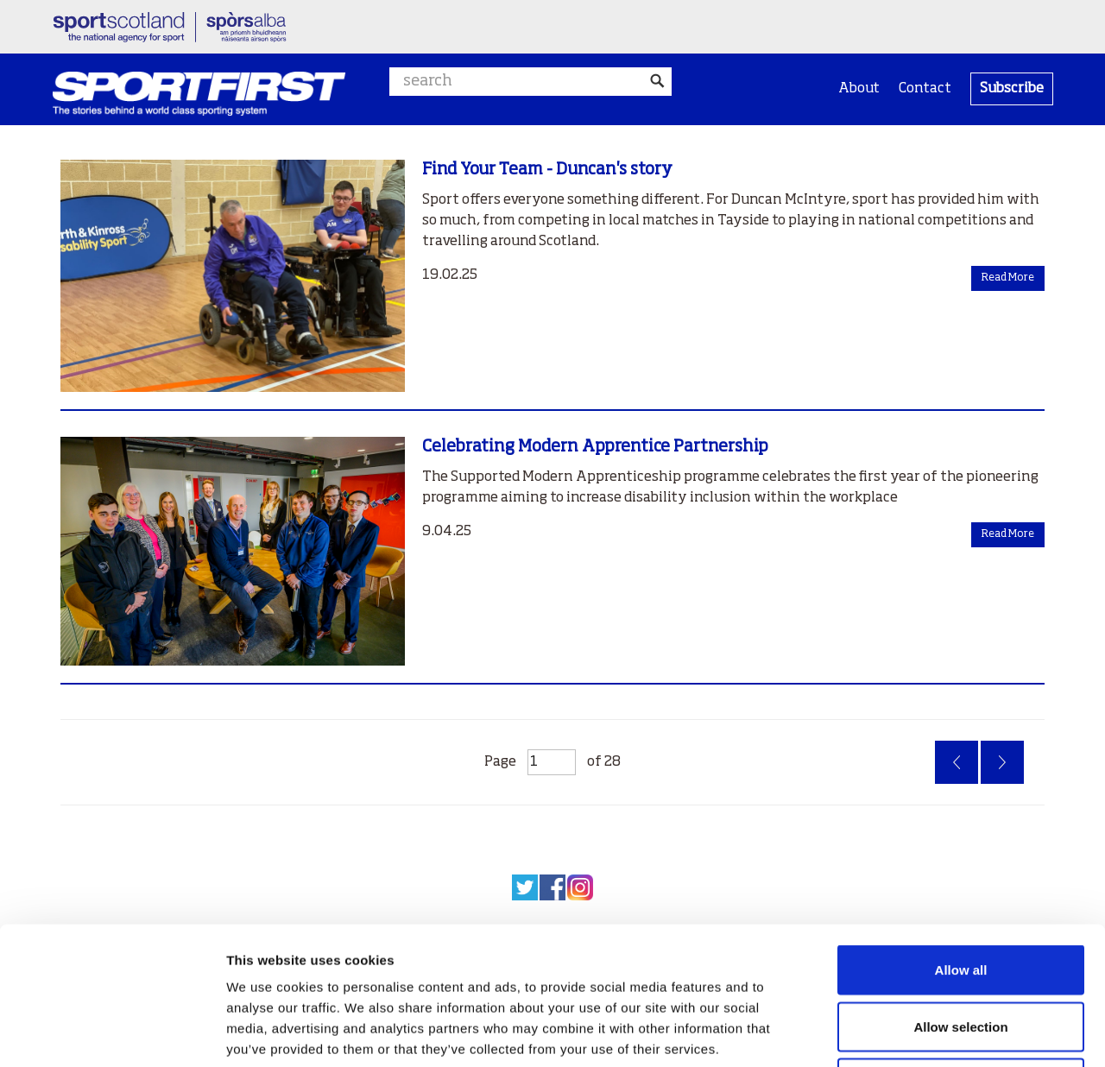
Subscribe (1012, 89)
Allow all (961, 840)
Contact (925, 89)
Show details (906, 1033)
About (859, 89)
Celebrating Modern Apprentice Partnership (595, 447)
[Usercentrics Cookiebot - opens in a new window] (111, 1033)
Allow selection (960, 897)
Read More (1008, 278)
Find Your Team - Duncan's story (547, 169)
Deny (961, 953)
